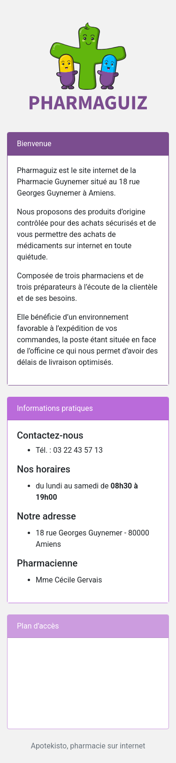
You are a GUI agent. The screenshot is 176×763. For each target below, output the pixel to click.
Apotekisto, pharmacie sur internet (88, 745)
